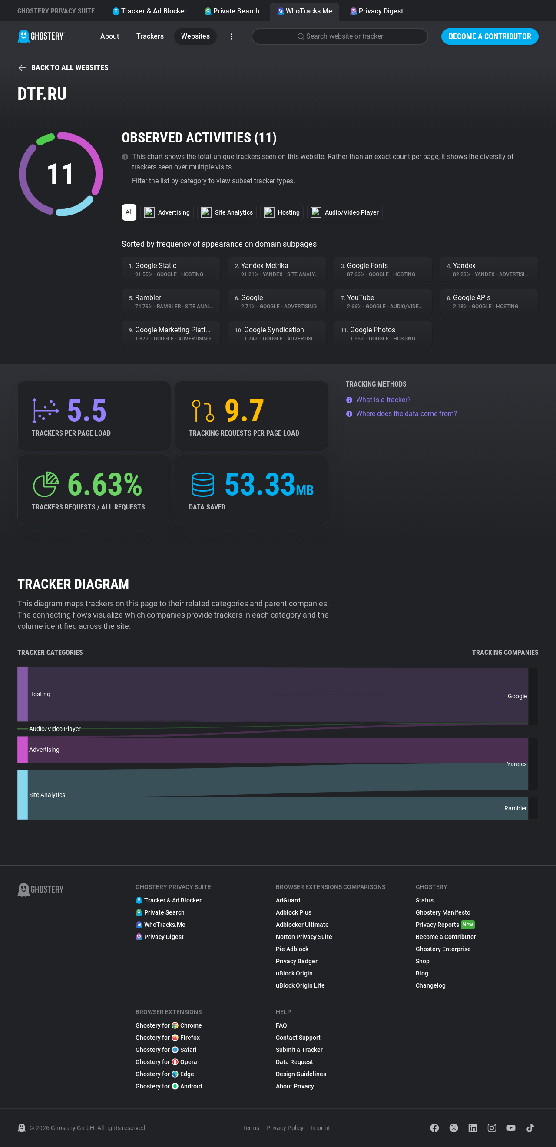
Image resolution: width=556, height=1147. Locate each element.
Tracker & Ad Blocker (149, 11)
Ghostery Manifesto (443, 912)
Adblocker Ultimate (302, 924)
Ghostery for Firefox (168, 1037)
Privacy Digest (376, 11)
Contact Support (298, 1037)
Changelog (431, 985)
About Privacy (295, 1086)
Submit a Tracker (299, 1049)
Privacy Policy (285, 1127)
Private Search (231, 11)
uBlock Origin (294, 973)
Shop (423, 961)
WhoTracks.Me (304, 11)
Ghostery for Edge (165, 1074)
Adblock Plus (293, 912)
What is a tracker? (378, 400)
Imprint (320, 1127)
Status (425, 900)
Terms (251, 1127)
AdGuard (288, 900)
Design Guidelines (301, 1074)
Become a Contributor (490, 36)
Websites (195, 36)
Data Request (294, 1061)
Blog (422, 973)
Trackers (150, 36)
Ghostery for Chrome (169, 1025)
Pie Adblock (292, 948)
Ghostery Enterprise (443, 948)
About (109, 36)
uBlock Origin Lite (300, 985)
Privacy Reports (445, 924)
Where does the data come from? (401, 414)
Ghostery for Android (169, 1086)
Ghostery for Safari (166, 1049)
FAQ (281, 1025)
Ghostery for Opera (166, 1061)
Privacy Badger (297, 961)
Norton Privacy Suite (304, 936)
